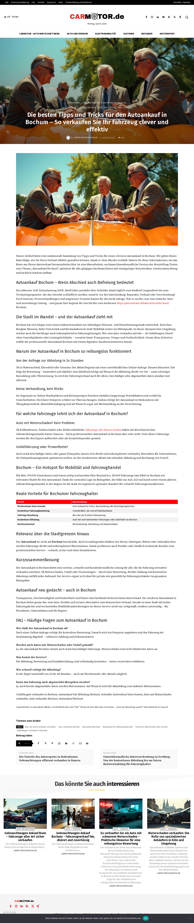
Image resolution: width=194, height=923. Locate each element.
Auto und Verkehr (107, 107)
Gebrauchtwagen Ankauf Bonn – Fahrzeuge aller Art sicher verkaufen (25, 836)
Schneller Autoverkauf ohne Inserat (151, 727)
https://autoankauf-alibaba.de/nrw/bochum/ (143, 303)
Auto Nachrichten (87, 107)
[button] (186, 17)
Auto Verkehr (125, 107)
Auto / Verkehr (73, 102)
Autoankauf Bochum (91, 727)
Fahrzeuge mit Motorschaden (103, 429)
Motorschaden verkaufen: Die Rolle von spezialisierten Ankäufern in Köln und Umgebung (168, 838)
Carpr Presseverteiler (85, 138)
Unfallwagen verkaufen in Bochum (32, 731)
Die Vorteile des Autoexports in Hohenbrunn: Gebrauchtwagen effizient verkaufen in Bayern (49, 758)
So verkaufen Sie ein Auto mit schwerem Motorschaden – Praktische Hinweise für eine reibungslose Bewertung (121, 838)
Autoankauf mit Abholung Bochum (118, 727)
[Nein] (190, 918)
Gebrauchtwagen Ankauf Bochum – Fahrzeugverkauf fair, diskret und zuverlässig (73, 836)
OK (145, 918)
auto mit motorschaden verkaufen (40, 727)
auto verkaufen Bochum (69, 727)
